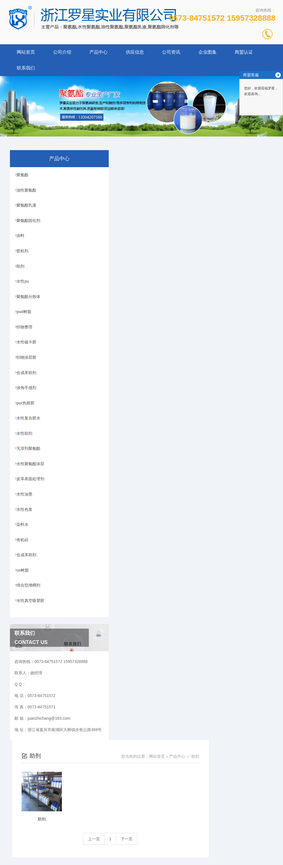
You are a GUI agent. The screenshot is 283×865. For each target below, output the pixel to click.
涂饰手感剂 (28, 401)
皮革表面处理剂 (32, 498)
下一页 (194, 249)
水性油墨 (26, 515)
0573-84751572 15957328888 (222, 18)
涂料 (22, 240)
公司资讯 (171, 52)
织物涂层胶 (28, 369)
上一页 (161, 249)
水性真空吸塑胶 (32, 628)
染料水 (24, 547)
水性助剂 (26, 450)
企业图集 (207, 52)
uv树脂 (24, 595)
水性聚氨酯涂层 (32, 482)
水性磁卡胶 (28, 353)
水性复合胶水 (30, 434)
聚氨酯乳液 (28, 207)
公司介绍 (62, 52)
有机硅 (24, 563)
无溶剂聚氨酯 (30, 466)
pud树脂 (25, 320)
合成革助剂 (28, 385)
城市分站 (15, 858)
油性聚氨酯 (28, 191)
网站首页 (26, 52)
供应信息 (135, 52)
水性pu (24, 288)
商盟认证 (244, 52)
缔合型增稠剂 (30, 612)
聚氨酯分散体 (30, 304)
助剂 (22, 272)
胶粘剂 (24, 256)
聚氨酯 (24, 175)
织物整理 (26, 337)
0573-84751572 (102, 824)
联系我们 (26, 68)
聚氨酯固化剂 (30, 223)
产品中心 (98, 52)
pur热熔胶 (26, 417)
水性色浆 (26, 531)
